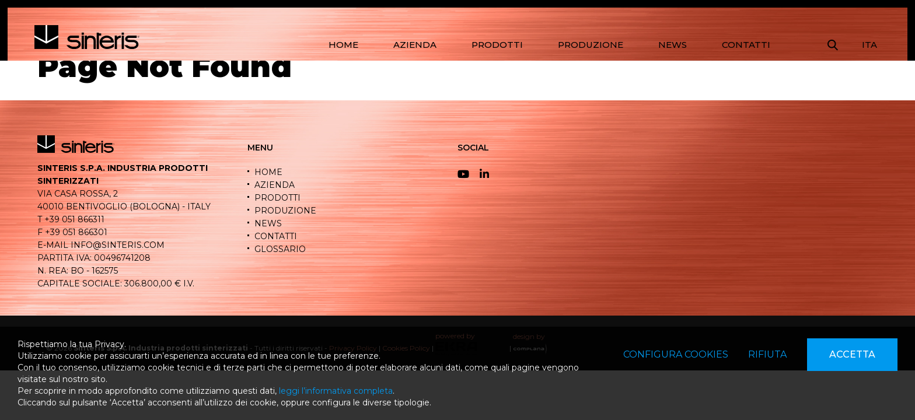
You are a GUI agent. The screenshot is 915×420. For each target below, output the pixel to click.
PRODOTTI (497, 44)
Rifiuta (767, 354)
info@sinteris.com (118, 245)
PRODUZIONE (590, 44)
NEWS (672, 44)
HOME (343, 44)
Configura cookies (675, 354)
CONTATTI (746, 44)
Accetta (852, 354)
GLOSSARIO (280, 249)
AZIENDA (414, 44)
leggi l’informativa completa (336, 391)
